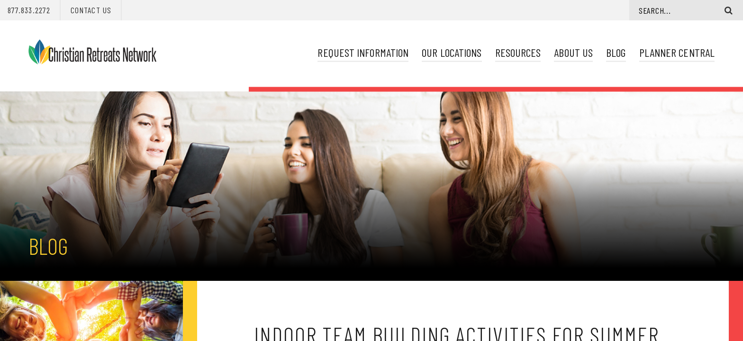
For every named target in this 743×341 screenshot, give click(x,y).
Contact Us (91, 10)
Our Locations (451, 52)
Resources (518, 52)
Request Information (362, 52)
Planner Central (677, 52)
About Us (573, 52)
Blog (615, 52)
